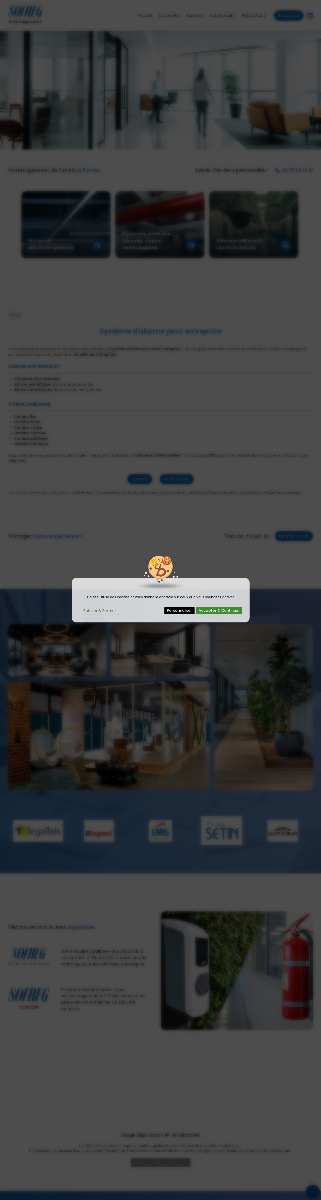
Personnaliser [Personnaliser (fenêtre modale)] (179, 610)
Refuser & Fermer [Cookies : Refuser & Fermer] (99, 610)
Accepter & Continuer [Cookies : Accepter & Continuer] (219, 610)
